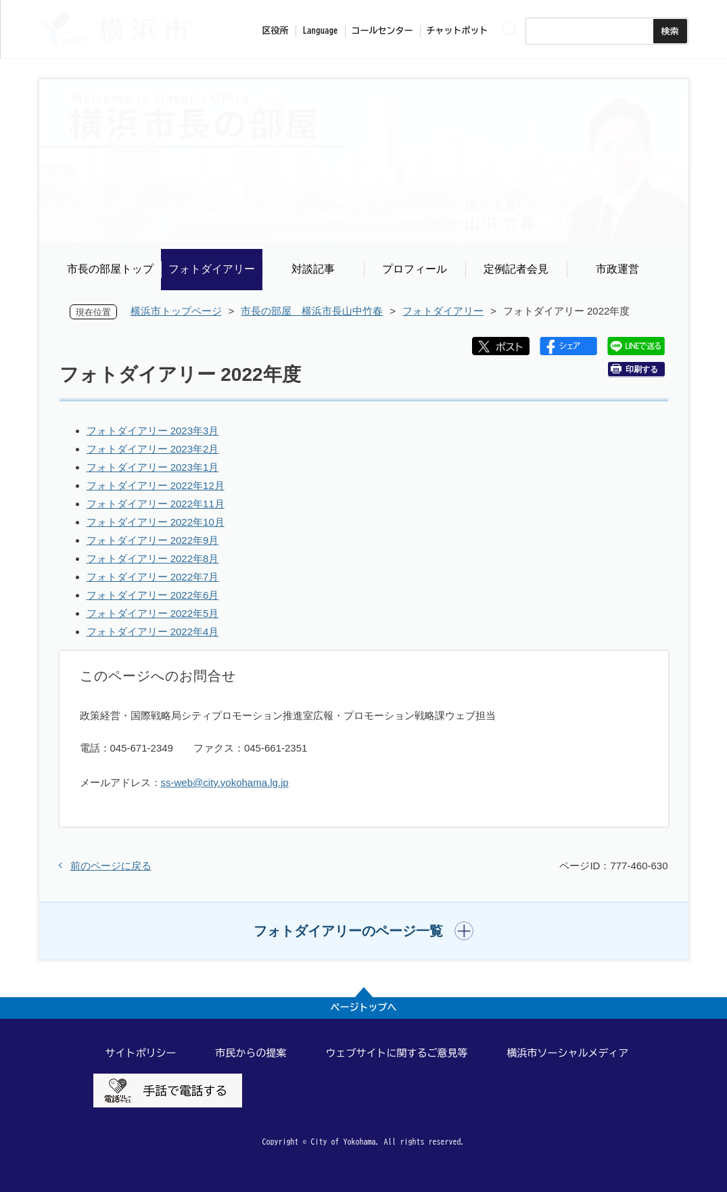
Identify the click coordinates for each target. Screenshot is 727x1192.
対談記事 (313, 269)
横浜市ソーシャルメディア (568, 1053)
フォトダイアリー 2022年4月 (153, 631)
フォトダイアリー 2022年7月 (153, 576)
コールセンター (382, 30)
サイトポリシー (141, 1053)
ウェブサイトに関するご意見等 (397, 1053)
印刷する (634, 369)
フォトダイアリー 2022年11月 (156, 503)
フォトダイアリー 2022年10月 (156, 522)
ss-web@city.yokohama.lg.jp (225, 782)
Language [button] (320, 30)
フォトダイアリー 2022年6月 (153, 595)
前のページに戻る (110, 865)
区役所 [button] (275, 30)
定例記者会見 (516, 269)
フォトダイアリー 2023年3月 (153, 430)
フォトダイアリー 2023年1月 (153, 467)
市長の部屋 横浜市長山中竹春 (312, 311)
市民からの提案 (251, 1053)
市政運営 (617, 269)
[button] (363, 930)
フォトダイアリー (211, 269)
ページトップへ (364, 1007)
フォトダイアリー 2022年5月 (153, 613)
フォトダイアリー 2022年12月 (156, 485)
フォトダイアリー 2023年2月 (153, 449)
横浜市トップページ (176, 311)
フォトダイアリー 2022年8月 (153, 558)
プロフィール (414, 269)
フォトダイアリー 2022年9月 (153, 540)
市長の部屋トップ (110, 269)
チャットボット (457, 30)
